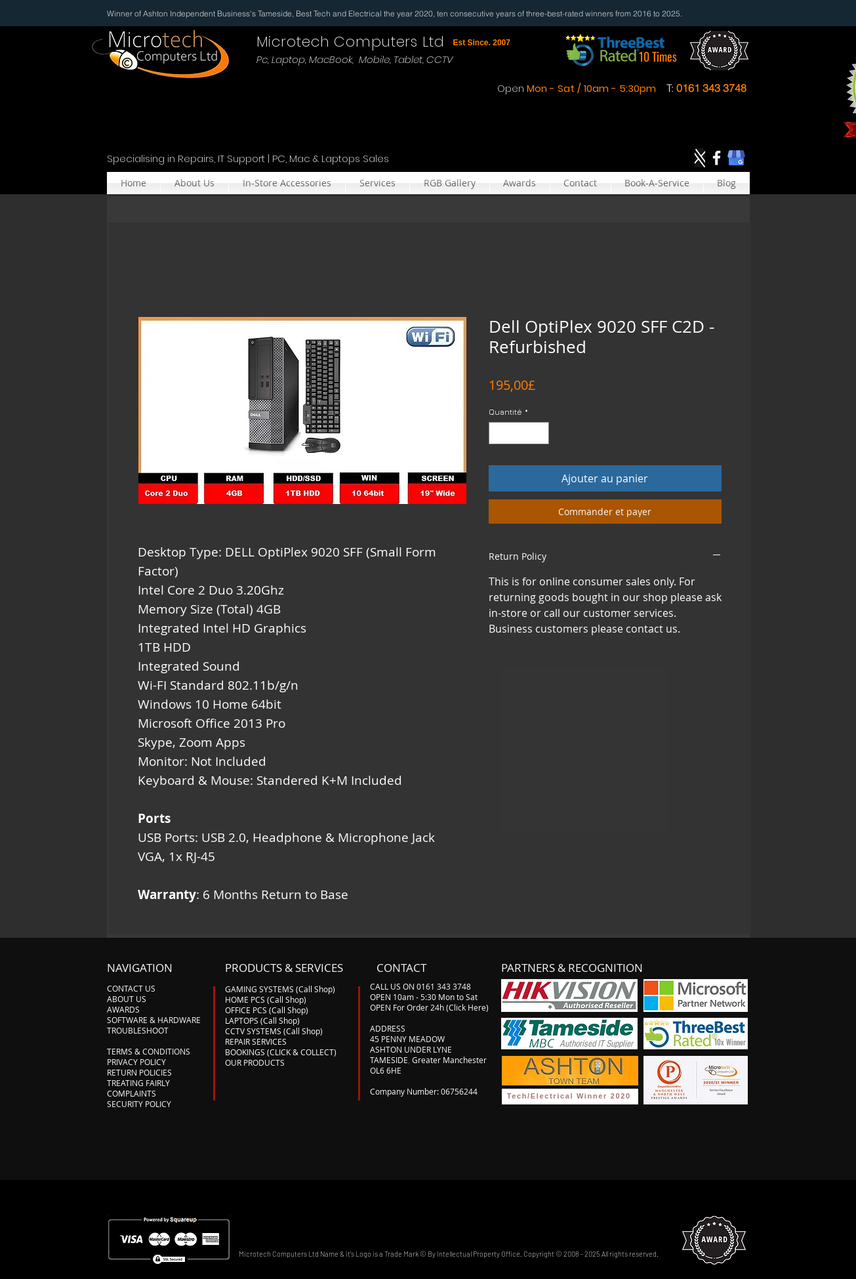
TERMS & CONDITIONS (148, 1051)
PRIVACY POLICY (136, 1062)
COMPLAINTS (131, 1093)
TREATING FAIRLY (138, 1083)
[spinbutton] (519, 433)
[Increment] (540, 433)
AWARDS (123, 1009)
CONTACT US (131, 988)
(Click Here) (467, 1007)
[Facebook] (716, 157)
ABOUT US (126, 999)
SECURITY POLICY (139, 1104)
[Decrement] (498, 433)
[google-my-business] (736, 157)
